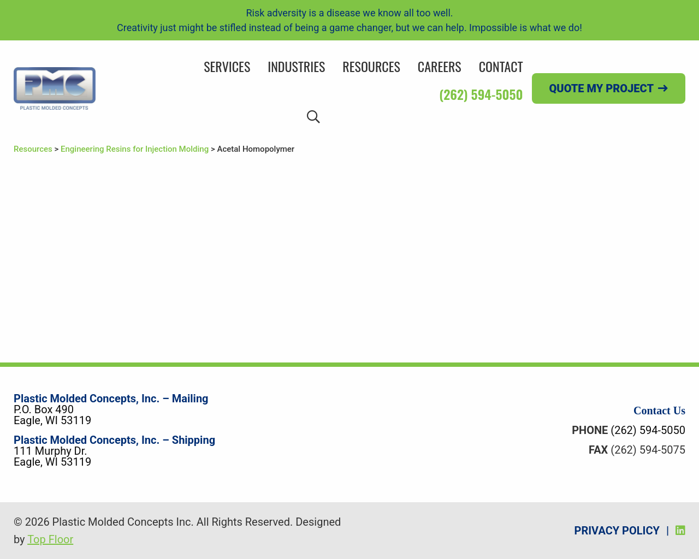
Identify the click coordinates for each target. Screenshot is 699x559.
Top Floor (50, 539)
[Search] (313, 116)
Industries (296, 66)
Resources (371, 66)
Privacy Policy (617, 530)
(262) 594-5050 (481, 94)
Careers (439, 66)
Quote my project (601, 88)
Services (227, 66)
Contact (501, 66)
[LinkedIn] (680, 530)
